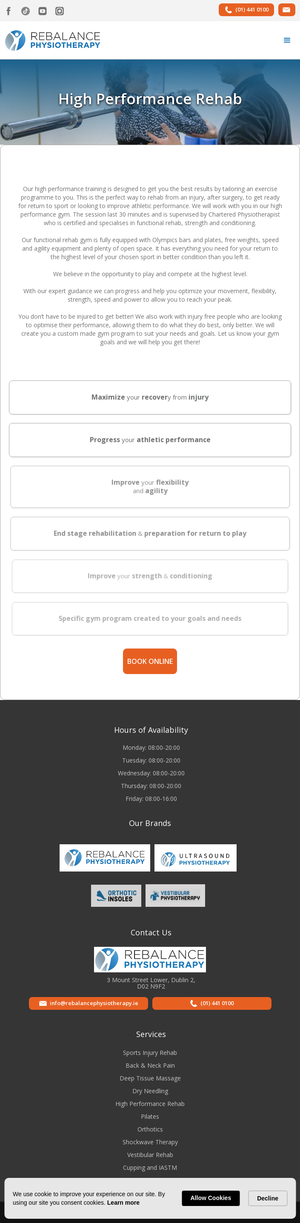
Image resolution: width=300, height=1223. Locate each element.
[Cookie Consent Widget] (150, 1198)
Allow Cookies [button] (211, 1197)
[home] (51, 39)
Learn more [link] (123, 1202)
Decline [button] (267, 1198)
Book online (150, 661)
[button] (287, 40)
